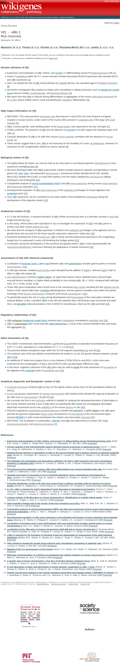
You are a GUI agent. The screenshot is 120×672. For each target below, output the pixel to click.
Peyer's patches (66, 136)
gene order (47, 414)
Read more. (53, 58)
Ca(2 (86, 270)
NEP (57, 183)
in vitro (13, 100)
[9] (36, 166)
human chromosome (34, 294)
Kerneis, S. (47, 47)
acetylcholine (75, 263)
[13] (25, 267)
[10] (38, 180)
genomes (85, 417)
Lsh (54, 343)
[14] (85, 294)
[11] (36, 186)
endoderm (67, 100)
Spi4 (47, 263)
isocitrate (45, 290)
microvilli (114, 216)
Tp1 (86, 350)
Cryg (66, 343)
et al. (18, 47)
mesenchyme (13, 247)
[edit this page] (112, 23)
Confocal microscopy (17, 387)
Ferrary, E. (28, 47)
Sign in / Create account (112, 1)
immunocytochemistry (18, 424)
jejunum (69, 407)
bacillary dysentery (108, 83)
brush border (63, 126)
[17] (71, 347)
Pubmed (92, 443)
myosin (59, 73)
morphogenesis (37, 93)
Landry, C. (96, 47)
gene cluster (79, 287)
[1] (114, 73)
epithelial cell (70, 190)
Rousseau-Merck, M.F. (72, 47)
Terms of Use (85, 584)
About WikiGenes (43, 584)
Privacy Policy (73, 584)
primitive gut (44, 237)
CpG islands (76, 414)
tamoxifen (21, 304)
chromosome (51, 173)
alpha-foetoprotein (58, 324)
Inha (20, 173)
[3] (8, 86)
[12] (25, 193)
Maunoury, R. (8, 47)
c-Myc (42, 297)
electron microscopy (44, 424)
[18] (98, 350)
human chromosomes (54, 394)
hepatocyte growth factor (35, 320)
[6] (17, 123)
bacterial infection (59, 93)
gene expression (79, 183)
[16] (106, 320)
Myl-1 (44, 364)
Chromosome (13, 267)
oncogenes (108, 367)
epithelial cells (86, 120)
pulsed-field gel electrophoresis (43, 410)
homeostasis (77, 297)
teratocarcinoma (100, 73)
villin (39, 73)
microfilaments (97, 143)
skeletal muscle (111, 287)
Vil (26, 163)
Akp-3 (10, 357)
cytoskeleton (68, 320)
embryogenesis (109, 183)
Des (26, 173)
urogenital (12, 193)
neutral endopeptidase (43, 183)
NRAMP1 (78, 410)
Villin (9, 126)
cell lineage (91, 197)
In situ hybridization (16, 394)
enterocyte (16, 186)
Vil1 (27, 67)
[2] (29, 80)
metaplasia (21, 76)
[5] (88, 100)
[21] (93, 417)
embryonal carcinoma (102, 96)
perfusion (40, 400)
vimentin (70, 130)
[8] (67, 146)
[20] (83, 407)
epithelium (26, 247)
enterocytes (38, 227)
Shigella (63, 83)
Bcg (33, 166)
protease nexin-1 (30, 263)
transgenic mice (47, 116)
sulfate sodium (44, 277)
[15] (107, 304)
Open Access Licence (58, 584)
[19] (96, 364)
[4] (70, 93)
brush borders (43, 270)
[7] (108, 126)
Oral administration (16, 277)
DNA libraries (101, 163)
